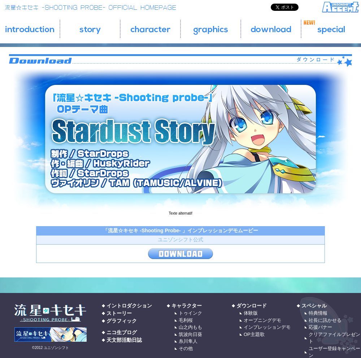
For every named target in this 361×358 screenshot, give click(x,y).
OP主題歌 (254, 334)
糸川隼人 (188, 341)
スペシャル (314, 306)
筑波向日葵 (190, 334)
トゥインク (190, 313)
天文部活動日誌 (124, 340)
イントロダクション (129, 306)
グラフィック (121, 321)
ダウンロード (251, 306)
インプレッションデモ (267, 327)
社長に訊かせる (325, 320)
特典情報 (318, 313)
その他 (186, 348)
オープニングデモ (262, 320)
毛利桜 (186, 320)
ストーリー (119, 313)
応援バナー (320, 327)
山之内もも (190, 327)
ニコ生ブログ (121, 332)
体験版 (251, 313)
